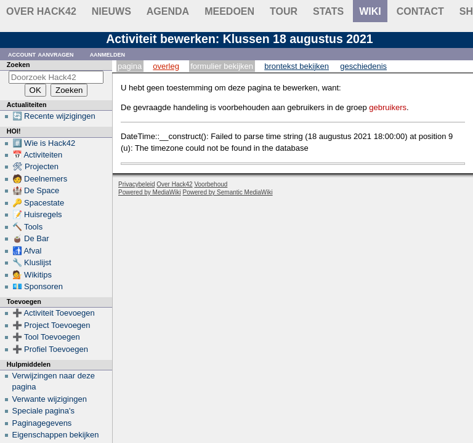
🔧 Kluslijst (32, 262)
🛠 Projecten (35, 166)
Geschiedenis (363, 66)
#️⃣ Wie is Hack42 (44, 143)
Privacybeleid (136, 184)
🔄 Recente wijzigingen (53, 116)
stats (328, 11)
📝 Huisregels (37, 214)
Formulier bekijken (221, 66)
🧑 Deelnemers (40, 178)
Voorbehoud (210, 184)
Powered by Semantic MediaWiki (228, 192)
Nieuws (111, 11)
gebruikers (387, 107)
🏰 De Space (36, 190)
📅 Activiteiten (37, 154)
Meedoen (229, 11)
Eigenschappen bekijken (55, 434)
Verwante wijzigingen (49, 399)
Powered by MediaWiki (149, 192)
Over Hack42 (41, 11)
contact (420, 11)
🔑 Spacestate (38, 202)
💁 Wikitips (32, 274)
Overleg (166, 66)
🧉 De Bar (30, 238)
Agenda (168, 11)
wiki (370, 11)
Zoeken (18, 64)
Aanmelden (108, 53)
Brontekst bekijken (296, 66)
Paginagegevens (42, 423)
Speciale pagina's (43, 410)
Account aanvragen (41, 53)
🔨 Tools (27, 226)
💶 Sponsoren (37, 286)
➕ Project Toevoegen (51, 325)
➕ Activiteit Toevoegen (53, 312)
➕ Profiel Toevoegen (50, 349)
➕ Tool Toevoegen (46, 336)
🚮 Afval (27, 250)
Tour (283, 11)
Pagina (130, 66)
